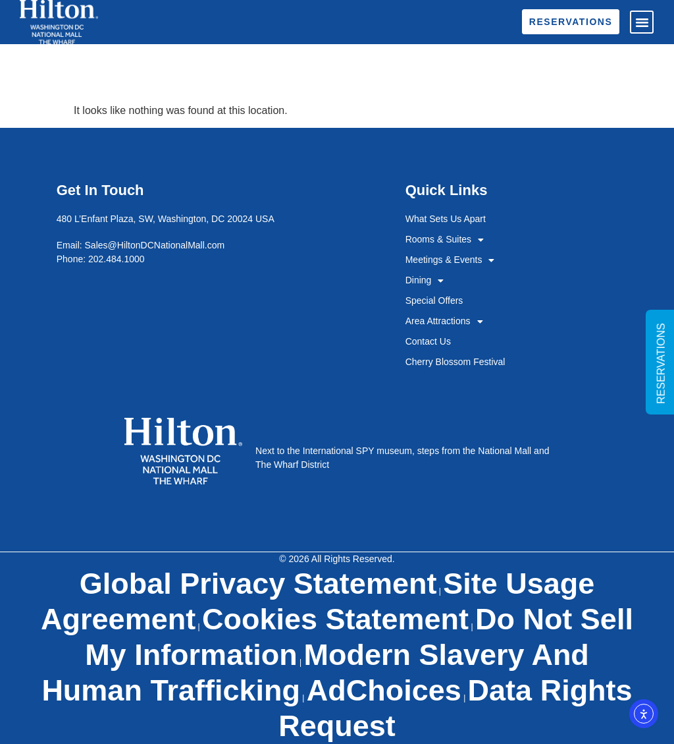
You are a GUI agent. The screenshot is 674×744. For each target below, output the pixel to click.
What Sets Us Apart (445, 219)
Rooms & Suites (444, 239)
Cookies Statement (335, 619)
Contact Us (428, 341)
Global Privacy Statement (258, 583)
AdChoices (384, 690)
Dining (424, 280)
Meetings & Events (450, 260)
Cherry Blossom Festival (455, 362)
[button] (642, 22)
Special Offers (434, 300)
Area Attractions (444, 321)
